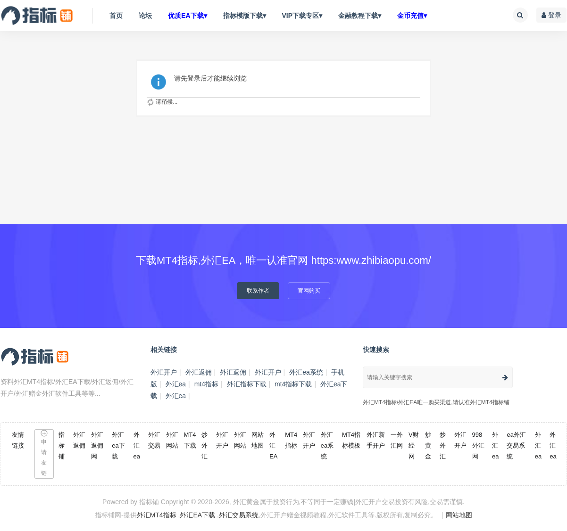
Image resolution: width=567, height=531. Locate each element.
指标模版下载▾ (244, 15)
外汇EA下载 (197, 515)
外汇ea (176, 384)
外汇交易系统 (238, 515)
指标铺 (61, 445)
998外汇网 (478, 445)
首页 (116, 15)
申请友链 (44, 453)
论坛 (145, 15)
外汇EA (273, 445)
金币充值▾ (412, 15)
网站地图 (459, 515)
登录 (551, 15)
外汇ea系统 (306, 372)
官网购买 (309, 290)
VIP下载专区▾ (302, 15)
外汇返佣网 (97, 445)
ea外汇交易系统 (516, 445)
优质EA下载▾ (187, 15)
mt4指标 (206, 384)
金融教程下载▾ (359, 15)
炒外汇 (204, 445)
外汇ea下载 (118, 445)
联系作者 (258, 290)
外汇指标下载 (247, 384)
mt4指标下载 (293, 384)
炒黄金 (428, 445)
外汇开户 (163, 372)
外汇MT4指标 (156, 515)
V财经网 (414, 445)
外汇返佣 (198, 372)
